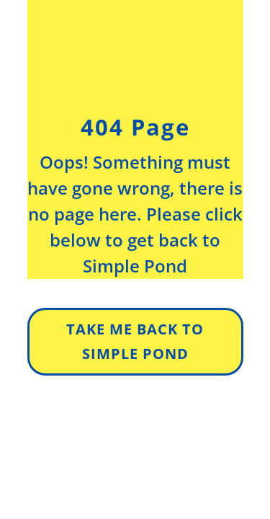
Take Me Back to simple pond (135, 341)
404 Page (135, 127)
